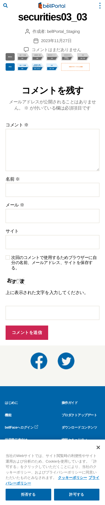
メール (15, 205)
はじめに (11, 403)
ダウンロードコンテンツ (79, 427)
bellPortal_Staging (63, 31)
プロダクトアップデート (79, 415)
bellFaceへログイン (21, 427)
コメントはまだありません (56, 49)
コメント (17, 124)
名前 (13, 179)
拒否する (28, 494)
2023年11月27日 (56, 40)
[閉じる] (98, 447)
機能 (8, 415)
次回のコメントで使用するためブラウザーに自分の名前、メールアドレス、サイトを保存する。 (54, 262)
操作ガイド (70, 403)
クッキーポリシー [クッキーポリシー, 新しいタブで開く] (72, 478)
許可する (76, 494)
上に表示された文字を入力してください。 (47, 292)
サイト (12, 231)
